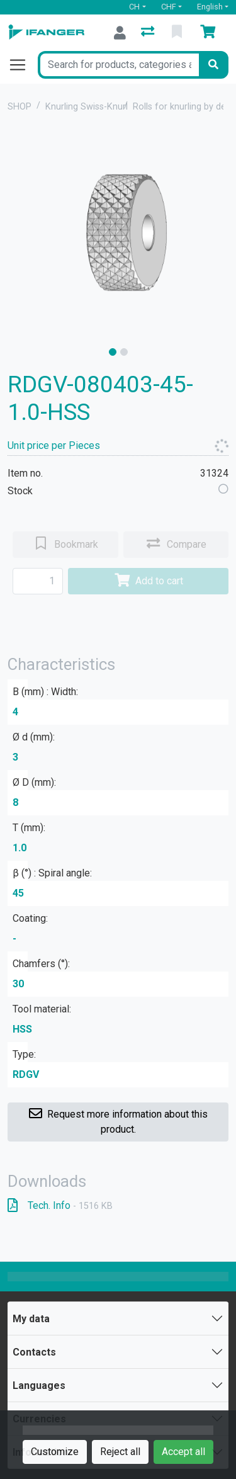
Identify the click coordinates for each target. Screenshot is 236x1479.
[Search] (213, 64)
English (210, 6)
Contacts (34, 1352)
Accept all (183, 1452)
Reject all (120, 1452)
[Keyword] (118, 65)
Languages (39, 1385)
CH (134, 6)
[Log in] (119, 33)
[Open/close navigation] (23, 65)
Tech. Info (60, 1205)
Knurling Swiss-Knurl (86, 106)
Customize (55, 1452)
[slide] (112, 352)
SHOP (19, 106)
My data (31, 1319)
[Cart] (210, 33)
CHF (168, 6)
